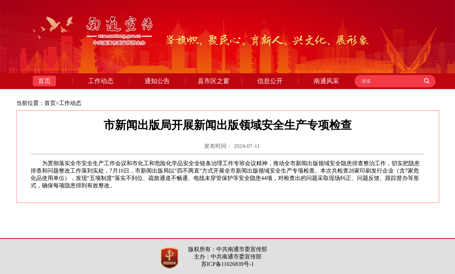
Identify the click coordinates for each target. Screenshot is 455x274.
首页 (50, 103)
